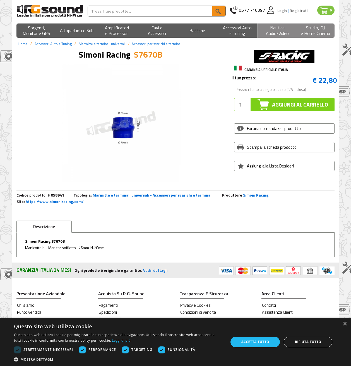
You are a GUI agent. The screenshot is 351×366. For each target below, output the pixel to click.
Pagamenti (108, 305)
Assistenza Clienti (278, 312)
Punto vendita (29, 312)
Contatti (269, 305)
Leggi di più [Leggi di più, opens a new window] (121, 340)
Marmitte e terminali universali (102, 44)
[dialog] (175, 342)
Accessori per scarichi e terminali (157, 44)
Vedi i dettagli (155, 270)
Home (23, 44)
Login (282, 10)
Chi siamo (25, 305)
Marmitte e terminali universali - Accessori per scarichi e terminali (153, 195)
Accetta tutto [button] (255, 341)
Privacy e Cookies (195, 305)
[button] (36, 31)
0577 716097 (252, 10)
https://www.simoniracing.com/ (55, 201)
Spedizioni (108, 312)
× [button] (345, 324)
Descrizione (44, 226)
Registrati (298, 10)
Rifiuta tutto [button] (308, 341)
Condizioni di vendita (198, 312)
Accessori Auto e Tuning (53, 44)
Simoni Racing (255, 195)
